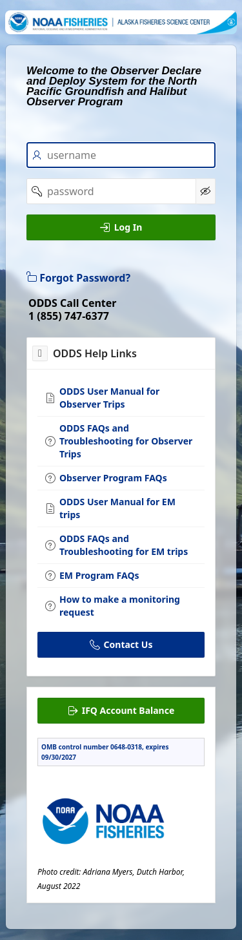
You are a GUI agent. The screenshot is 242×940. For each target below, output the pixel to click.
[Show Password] (206, 191)
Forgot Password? (78, 278)
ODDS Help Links (95, 353)
